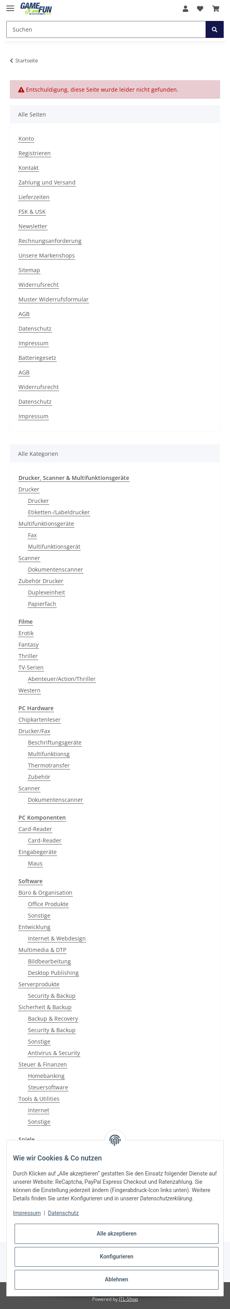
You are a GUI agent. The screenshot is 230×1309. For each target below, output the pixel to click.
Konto (26, 138)
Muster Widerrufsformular (54, 299)
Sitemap (29, 270)
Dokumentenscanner (55, 569)
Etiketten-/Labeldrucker (59, 512)
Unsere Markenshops (47, 255)
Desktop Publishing (53, 972)
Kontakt (29, 167)
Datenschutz (35, 328)
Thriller (28, 656)
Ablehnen (116, 1279)
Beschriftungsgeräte (55, 742)
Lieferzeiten (34, 197)
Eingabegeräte (38, 852)
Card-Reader (35, 829)
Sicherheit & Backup (45, 1007)
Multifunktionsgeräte (46, 523)
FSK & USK (32, 211)
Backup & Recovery (53, 1018)
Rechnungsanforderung (50, 240)
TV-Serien (31, 667)
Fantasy (29, 644)
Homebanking (46, 1076)
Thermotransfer (49, 765)
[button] (185, 9)
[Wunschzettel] (200, 9)
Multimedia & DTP (42, 950)
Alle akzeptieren (116, 1233)
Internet (38, 1110)
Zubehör (39, 777)
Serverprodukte (39, 984)
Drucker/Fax (34, 731)
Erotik (26, 633)
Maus (35, 863)
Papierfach (42, 603)
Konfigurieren (116, 1256)
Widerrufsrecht (39, 284)
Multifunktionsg (49, 754)
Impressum (33, 343)
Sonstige (39, 915)
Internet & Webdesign (57, 938)
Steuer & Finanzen (43, 1064)
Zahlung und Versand (47, 182)
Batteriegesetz (37, 357)
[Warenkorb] (216, 9)
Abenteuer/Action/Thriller (62, 679)
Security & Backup (52, 995)
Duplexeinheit (46, 592)
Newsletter (33, 226)
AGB (24, 314)
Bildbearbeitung (49, 961)
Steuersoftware (48, 1087)
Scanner (29, 558)
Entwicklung (34, 927)
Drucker (29, 489)
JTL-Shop (128, 1299)
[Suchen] (106, 29)
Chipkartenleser (40, 719)
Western (30, 690)
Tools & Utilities (39, 1098)
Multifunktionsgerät (54, 546)
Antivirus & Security (54, 1053)
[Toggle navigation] (10, 5)
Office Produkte (48, 904)
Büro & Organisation (45, 892)
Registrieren (35, 153)
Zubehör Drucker (41, 581)
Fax (32, 535)
